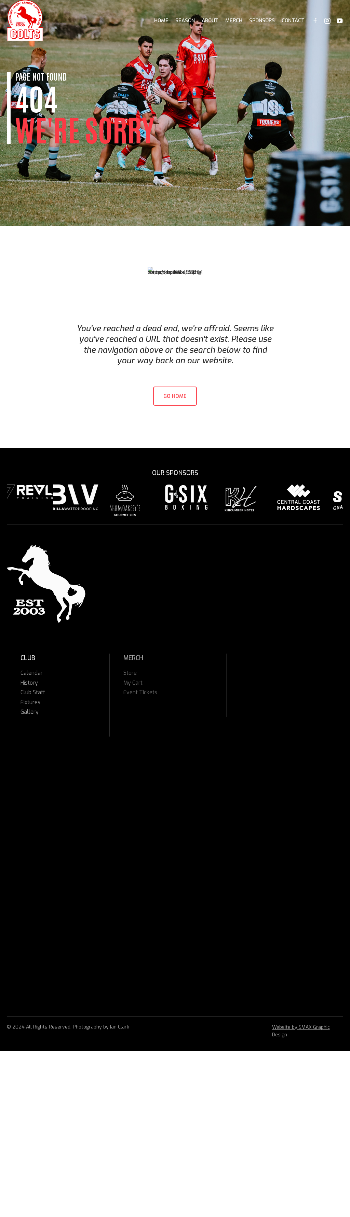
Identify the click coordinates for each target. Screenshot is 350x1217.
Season (185, 20)
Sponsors (262, 20)
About (210, 20)
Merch (233, 20)
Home (161, 20)
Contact (293, 20)
